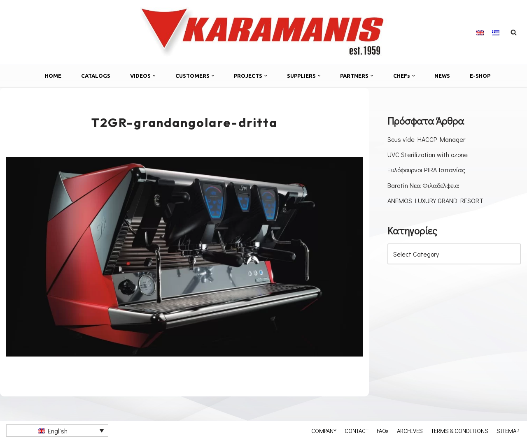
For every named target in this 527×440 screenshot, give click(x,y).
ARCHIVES (410, 430)
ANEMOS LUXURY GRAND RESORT (435, 200)
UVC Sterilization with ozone (427, 154)
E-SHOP (480, 76)
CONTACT (356, 430)
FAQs (383, 430)
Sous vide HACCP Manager (426, 139)
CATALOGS (95, 76)
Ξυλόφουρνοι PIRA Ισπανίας (426, 169)
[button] (154, 75)
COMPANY (323, 430)
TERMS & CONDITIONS (459, 430)
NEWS (442, 76)
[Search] (514, 32)
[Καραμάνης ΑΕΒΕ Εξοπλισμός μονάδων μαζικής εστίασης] (263, 32)
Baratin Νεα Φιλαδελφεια (423, 185)
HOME (53, 76)
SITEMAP (508, 430)
